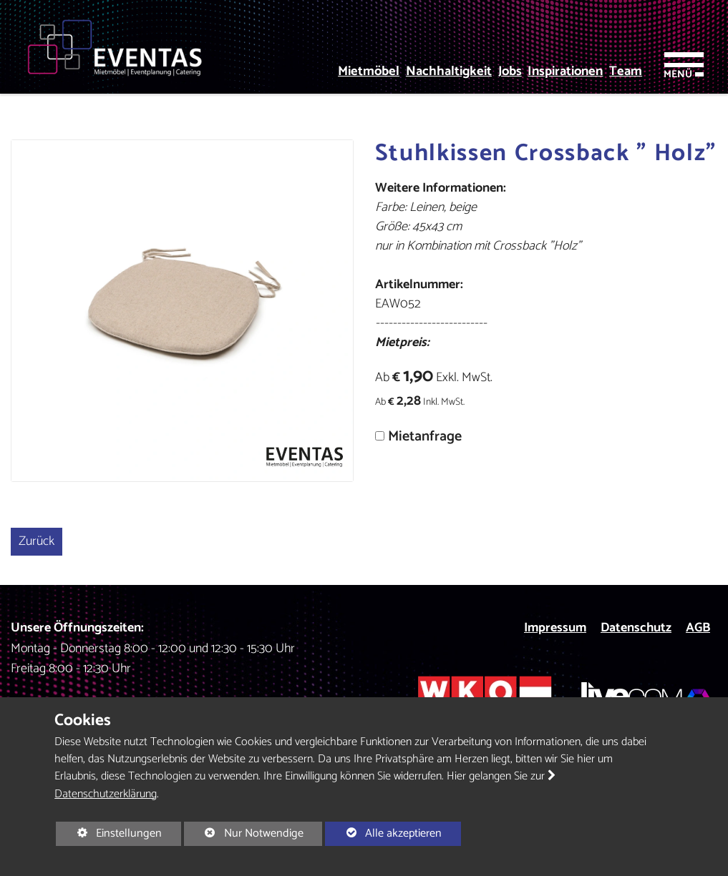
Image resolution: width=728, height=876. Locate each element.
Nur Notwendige (244, 834)
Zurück (36, 541)
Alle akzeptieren (383, 833)
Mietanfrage (425, 436)
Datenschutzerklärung (105, 794)
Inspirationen (565, 72)
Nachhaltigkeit (449, 72)
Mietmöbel (368, 72)
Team (625, 72)
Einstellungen (109, 834)
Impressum (555, 628)
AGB (698, 628)
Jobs (510, 72)
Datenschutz (636, 628)
